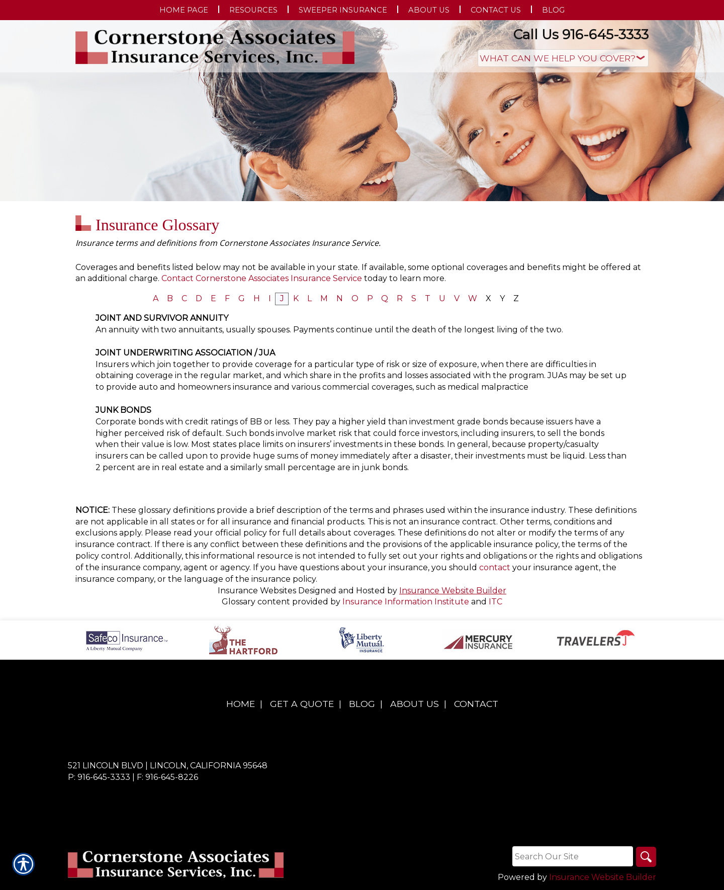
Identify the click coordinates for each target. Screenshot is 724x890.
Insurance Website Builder (452, 590)
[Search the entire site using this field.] (572, 856)
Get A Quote (302, 703)
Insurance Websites (257, 590)
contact (494, 567)
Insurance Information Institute (405, 601)
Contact (476, 703)
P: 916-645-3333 (99, 777)
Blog (362, 703)
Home (240, 703)
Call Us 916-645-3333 (581, 34)
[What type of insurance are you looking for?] (563, 58)
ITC (495, 601)
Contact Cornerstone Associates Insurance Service (261, 278)
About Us (414, 703)
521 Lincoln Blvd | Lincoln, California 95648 (167, 765)
